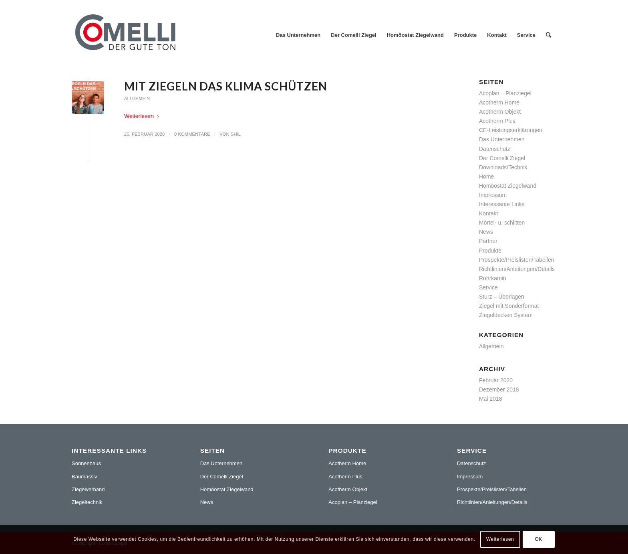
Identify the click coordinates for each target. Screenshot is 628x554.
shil (236, 134)
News (486, 232)
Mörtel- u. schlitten (502, 222)
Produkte (490, 250)
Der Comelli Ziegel (502, 158)
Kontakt (488, 213)
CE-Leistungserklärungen (510, 130)
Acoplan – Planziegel (505, 93)
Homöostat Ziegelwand (507, 186)
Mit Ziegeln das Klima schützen (225, 86)
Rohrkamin (492, 278)
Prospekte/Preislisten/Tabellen (516, 260)
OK (538, 539)
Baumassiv (84, 477)
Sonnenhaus (86, 463)
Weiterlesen (143, 116)
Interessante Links (502, 204)
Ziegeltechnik (87, 502)
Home (486, 176)
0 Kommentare (192, 134)
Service (488, 287)
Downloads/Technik (503, 167)
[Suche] (548, 35)
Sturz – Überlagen (501, 296)
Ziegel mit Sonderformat (509, 306)
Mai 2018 (490, 398)
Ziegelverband (88, 489)
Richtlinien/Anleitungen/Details (517, 269)
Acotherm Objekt (500, 111)
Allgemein (137, 98)
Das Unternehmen (502, 139)
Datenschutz (494, 149)
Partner (488, 241)
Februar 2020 (496, 380)
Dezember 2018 (499, 389)
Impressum (493, 195)
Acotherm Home (499, 102)
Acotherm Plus (497, 121)
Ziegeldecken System (506, 315)
